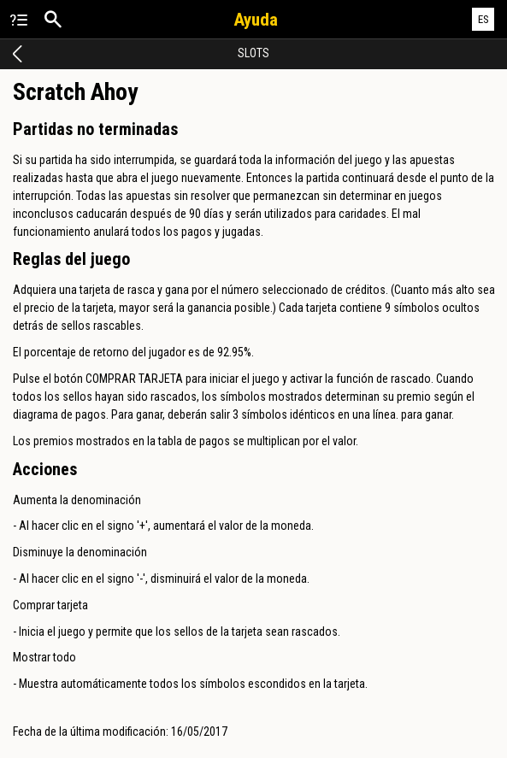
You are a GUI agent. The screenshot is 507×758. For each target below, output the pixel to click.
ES (483, 19)
